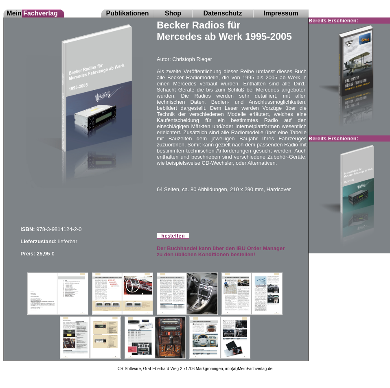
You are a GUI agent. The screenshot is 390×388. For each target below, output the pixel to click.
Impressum (280, 13)
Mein (32, 13)
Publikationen (127, 13)
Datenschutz (222, 13)
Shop (173, 13)
